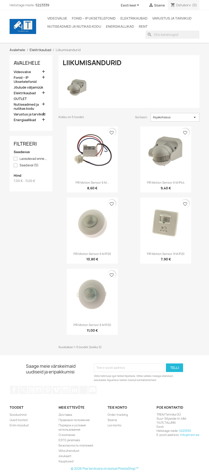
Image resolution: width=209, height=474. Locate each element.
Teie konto (117, 407)
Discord (92, 390)
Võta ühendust (69, 451)
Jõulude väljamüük (28, 87)
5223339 (42, 5)
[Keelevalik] (130, 5)
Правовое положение (74, 420)
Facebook (14, 390)
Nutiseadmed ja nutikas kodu (74, 26)
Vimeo (56, 390)
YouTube (38, 390)
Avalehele (27, 62)
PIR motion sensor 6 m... (92, 182)
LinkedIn (74, 390)
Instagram (65, 390)
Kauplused (66, 461)
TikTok (83, 390)
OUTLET (20, 99)
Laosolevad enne (34, 159)
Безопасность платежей (76, 445)
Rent (143, 26)
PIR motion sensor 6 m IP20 (92, 254)
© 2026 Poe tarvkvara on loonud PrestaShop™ (104, 468)
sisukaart (65, 456)
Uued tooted (19, 420)
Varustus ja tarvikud (172, 18)
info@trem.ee (189, 435)
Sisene (112, 420)
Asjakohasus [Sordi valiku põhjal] (175, 117)
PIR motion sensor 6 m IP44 (166, 182)
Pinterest (47, 390)
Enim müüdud (19, 425)
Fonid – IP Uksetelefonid (94, 18)
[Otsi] (172, 35)
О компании (67, 435)
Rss (31, 390)
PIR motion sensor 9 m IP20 (166, 254)
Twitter (23, 390)
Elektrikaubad (134, 18)
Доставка (65, 415)
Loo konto (114, 425)
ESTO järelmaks (69, 440)
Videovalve (57, 18)
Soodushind (18, 415)
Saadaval (29, 165)
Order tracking (118, 415)
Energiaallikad (120, 26)
